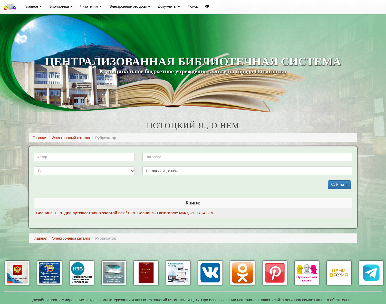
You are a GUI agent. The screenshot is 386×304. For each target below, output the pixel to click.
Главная (40, 137)
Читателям (91, 6)
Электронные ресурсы (129, 6)
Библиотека (60, 6)
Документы (169, 6)
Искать (339, 185)
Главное (33, 6)
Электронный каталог (71, 137)
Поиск (193, 6)
